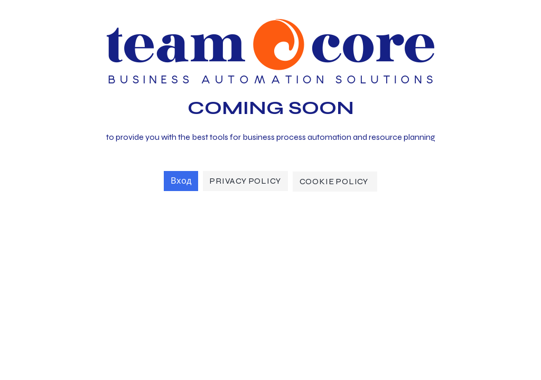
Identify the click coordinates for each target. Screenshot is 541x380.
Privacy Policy (245, 181)
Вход (181, 181)
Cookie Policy (335, 181)
